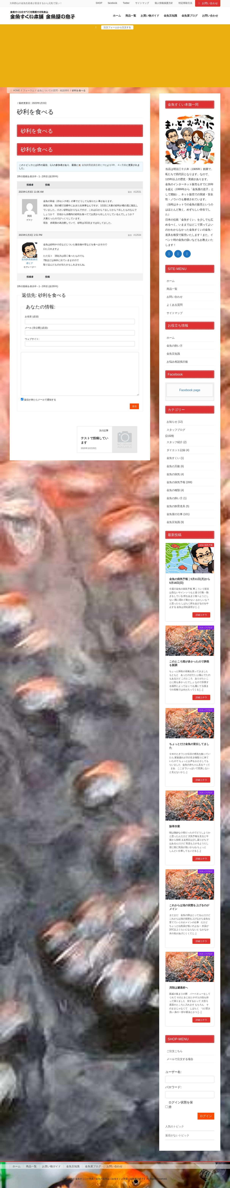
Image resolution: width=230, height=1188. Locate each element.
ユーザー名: (173, 1072)
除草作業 (174, 826)
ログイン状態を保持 (181, 1105)
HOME (15, 90)
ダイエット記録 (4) (178, 450)
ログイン (206, 1116)
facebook (112, 3)
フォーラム (28, 90)
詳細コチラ (201, 615)
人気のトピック (174, 1126)
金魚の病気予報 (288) (179, 482)
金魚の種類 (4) (175, 490)
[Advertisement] (115, 58)
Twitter (126, 3)
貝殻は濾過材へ (178, 987)
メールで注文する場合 (180, 1059)
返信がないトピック (177, 1135)
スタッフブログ (176, 429)
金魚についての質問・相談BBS (53, 90)
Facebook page (189, 390)
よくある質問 (175, 304)
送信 (134, 406)
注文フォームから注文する (117, 27)
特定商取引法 (185, 3)
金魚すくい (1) (175, 458)
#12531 (137, 192)
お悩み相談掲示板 (177, 361)
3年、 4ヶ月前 (118, 165)
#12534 (137, 235)
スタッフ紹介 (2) (177, 442)
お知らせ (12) (175, 421)
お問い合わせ (208, 3)
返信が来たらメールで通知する (40, 399)
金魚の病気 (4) (175, 474)
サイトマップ (142, 3)
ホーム (171, 280)
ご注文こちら (175, 1051)
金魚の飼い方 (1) (177, 498)
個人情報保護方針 (164, 3)
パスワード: (173, 1087)
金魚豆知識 (173, 353)
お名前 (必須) (31, 316)
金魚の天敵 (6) (175, 466)
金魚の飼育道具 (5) (178, 506)
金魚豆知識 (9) (175, 522)
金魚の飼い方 (175, 345)
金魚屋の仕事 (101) (178, 514)
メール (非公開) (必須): (36, 327)
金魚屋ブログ (93, 1166)
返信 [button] (130, 192)
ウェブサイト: (32, 339)
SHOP (99, 3)
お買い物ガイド (51, 1166)
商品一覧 (172, 288)
